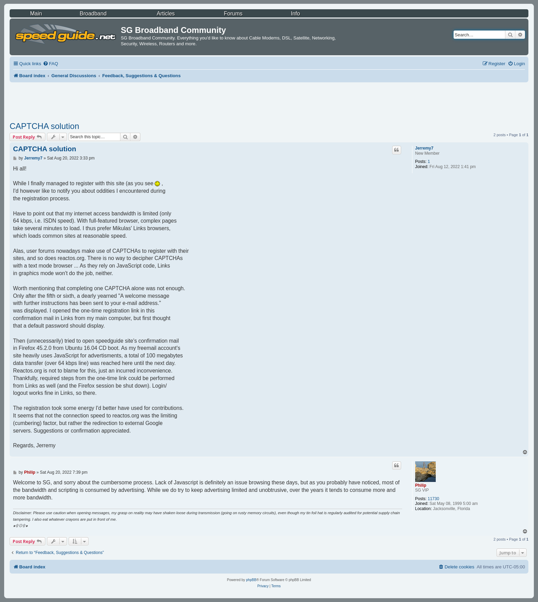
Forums (233, 13)
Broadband (93, 13)
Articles (166, 13)
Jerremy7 (424, 148)
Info (295, 13)
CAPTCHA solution (44, 126)
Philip (420, 485)
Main (36, 13)
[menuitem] (50, 64)
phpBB (251, 580)
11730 (433, 498)
